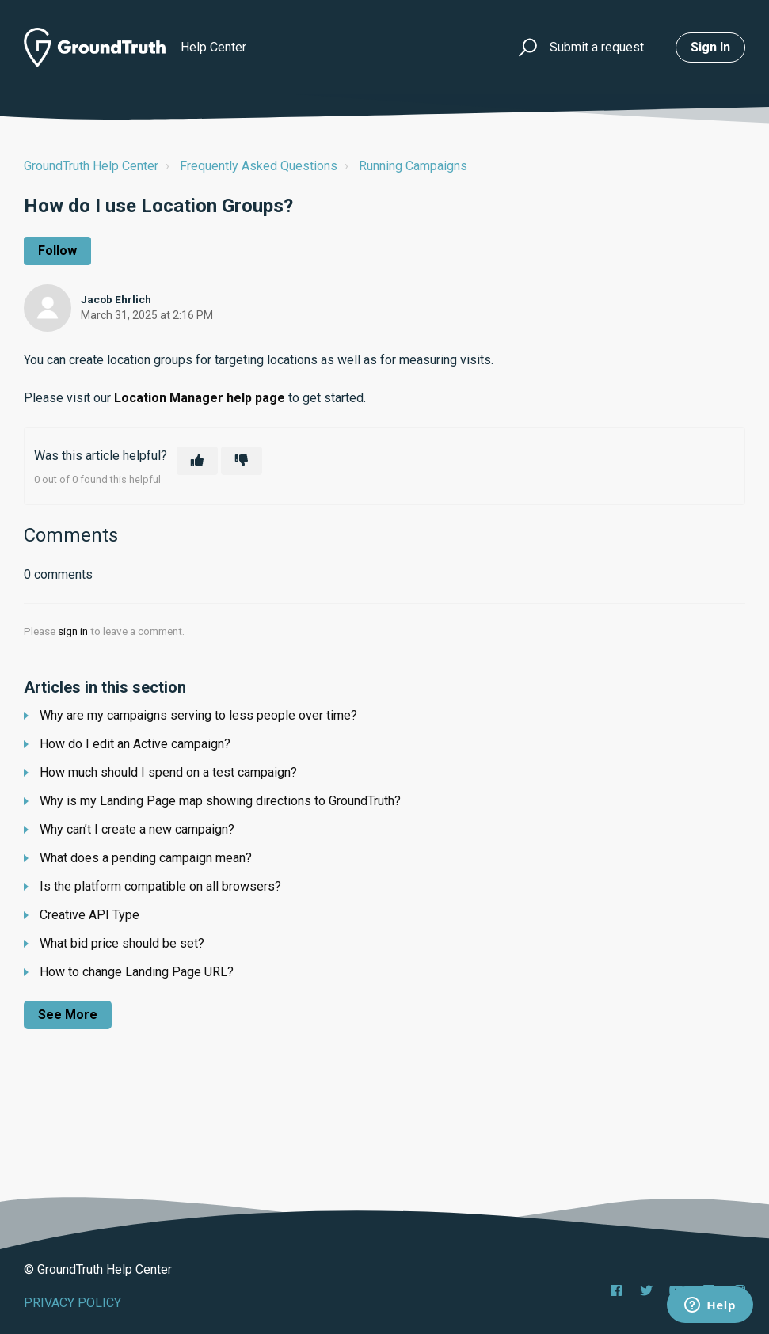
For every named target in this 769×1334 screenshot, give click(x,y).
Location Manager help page (199, 397)
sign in (73, 631)
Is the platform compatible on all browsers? (160, 886)
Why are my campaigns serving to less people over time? (198, 715)
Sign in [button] (710, 47)
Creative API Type (89, 914)
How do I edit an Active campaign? (135, 743)
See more (67, 1014)
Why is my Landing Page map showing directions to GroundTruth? (220, 800)
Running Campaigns (413, 165)
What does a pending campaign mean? (146, 857)
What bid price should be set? (122, 943)
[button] (525, 48)
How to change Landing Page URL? (137, 971)
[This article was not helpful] (241, 461)
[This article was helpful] (197, 461)
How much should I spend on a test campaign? (168, 772)
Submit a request (597, 47)
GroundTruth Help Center (91, 165)
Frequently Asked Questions (258, 165)
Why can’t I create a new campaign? (137, 829)
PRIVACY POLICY (72, 1302)
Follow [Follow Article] (57, 250)
